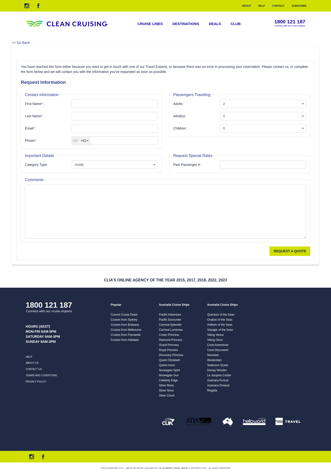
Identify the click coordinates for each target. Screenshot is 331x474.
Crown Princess (169, 335)
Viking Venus (215, 335)
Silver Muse (166, 385)
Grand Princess (169, 345)
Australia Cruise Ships (174, 304)
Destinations (185, 24)
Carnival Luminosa (170, 329)
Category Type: (36, 165)
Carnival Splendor (170, 324)
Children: (180, 128)
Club (236, 24)
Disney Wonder (217, 370)
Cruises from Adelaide (125, 340)
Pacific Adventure (170, 314)
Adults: (178, 104)
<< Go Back (21, 43)
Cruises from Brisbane (125, 324)
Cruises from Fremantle (126, 335)
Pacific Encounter (170, 319)
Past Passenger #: (187, 165)
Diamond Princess (170, 340)
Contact (278, 5)
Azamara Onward (218, 385)
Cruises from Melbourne (126, 329)
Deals (215, 24)
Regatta (212, 390)
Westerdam (214, 360)
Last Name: (34, 116)
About (246, 5)
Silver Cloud (166, 395)
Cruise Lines (150, 24)
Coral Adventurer (218, 345)
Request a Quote (290, 251)
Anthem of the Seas (219, 324)
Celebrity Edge (168, 380)
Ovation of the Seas (219, 319)
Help (261, 5)
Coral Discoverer (218, 350)
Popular (116, 304)
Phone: (31, 141)
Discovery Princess (171, 355)
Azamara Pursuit (217, 380)
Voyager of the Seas (220, 329)
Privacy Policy (36, 381)
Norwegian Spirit (169, 370)
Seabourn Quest (217, 365)
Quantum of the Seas (220, 314)
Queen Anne (167, 365)
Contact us (34, 369)
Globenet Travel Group (174, 468)
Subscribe (299, 5)
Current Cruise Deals (124, 314)
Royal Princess (168, 350)
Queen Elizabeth (169, 360)
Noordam (213, 355)
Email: (30, 128)
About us (32, 362)
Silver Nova (166, 390)
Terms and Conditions (41, 375)
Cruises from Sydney (124, 319)
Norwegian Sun (168, 375)
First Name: (34, 104)
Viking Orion (215, 340)
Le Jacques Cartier (219, 375)
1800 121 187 (289, 22)
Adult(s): (179, 116)
